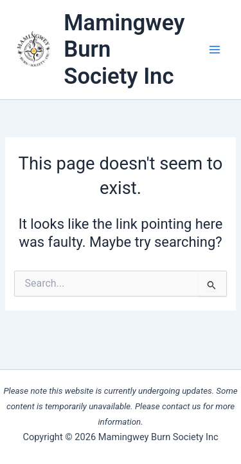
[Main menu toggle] (214, 49)
